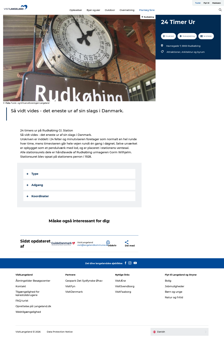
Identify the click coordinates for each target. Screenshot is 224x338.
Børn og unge (173, 291)
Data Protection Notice (60, 331)
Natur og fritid (174, 297)
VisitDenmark (74, 291)
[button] (113, 243)
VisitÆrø (120, 280)
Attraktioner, (174, 52)
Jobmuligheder (174, 286)
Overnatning (127, 10)
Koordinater (38, 196)
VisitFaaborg (123, 291)
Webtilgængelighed (28, 311)
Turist (198, 3)
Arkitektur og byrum (193, 52)
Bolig (168, 280)
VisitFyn (70, 286)
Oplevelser (76, 10)
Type (32, 174)
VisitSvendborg (124, 286)
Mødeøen (216, 3)
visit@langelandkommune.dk (92, 245)
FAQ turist (22, 300)
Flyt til (206, 3)
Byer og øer (93, 10)
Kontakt (21, 286)
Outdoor (110, 10)
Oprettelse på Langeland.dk (33, 306)
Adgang (35, 185)
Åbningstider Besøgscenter (33, 280)
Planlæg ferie (147, 10)
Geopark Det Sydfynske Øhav (84, 280)
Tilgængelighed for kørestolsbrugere (28, 293)
